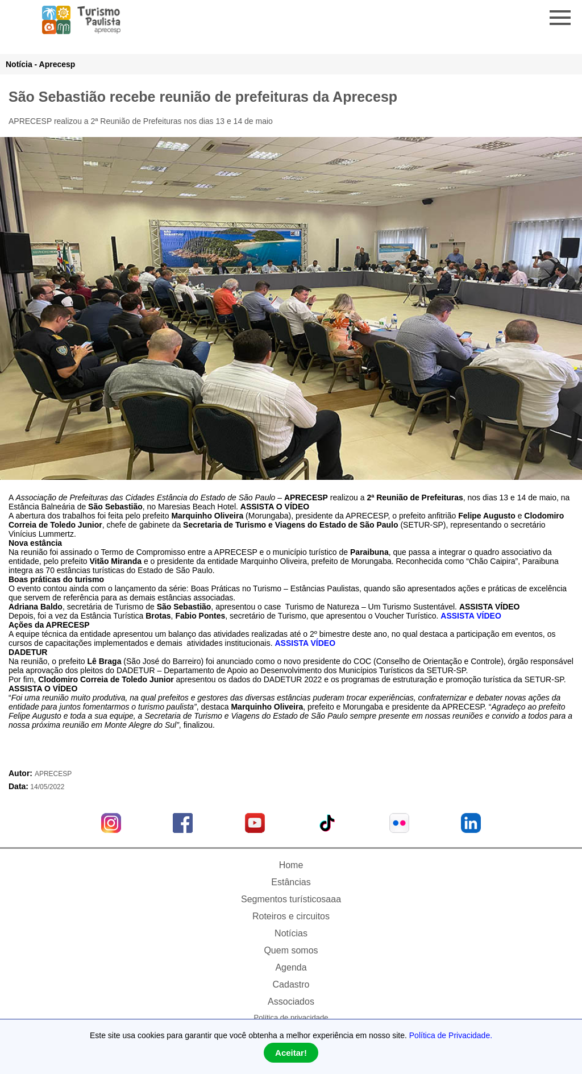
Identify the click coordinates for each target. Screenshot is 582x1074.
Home (291, 865)
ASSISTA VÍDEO (470, 615)
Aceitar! (291, 1053)
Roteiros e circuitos (291, 916)
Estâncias (290, 882)
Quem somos (291, 950)
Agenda (290, 967)
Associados (291, 1001)
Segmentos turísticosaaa (291, 899)
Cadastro (291, 984)
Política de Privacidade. (450, 1035)
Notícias (291, 933)
